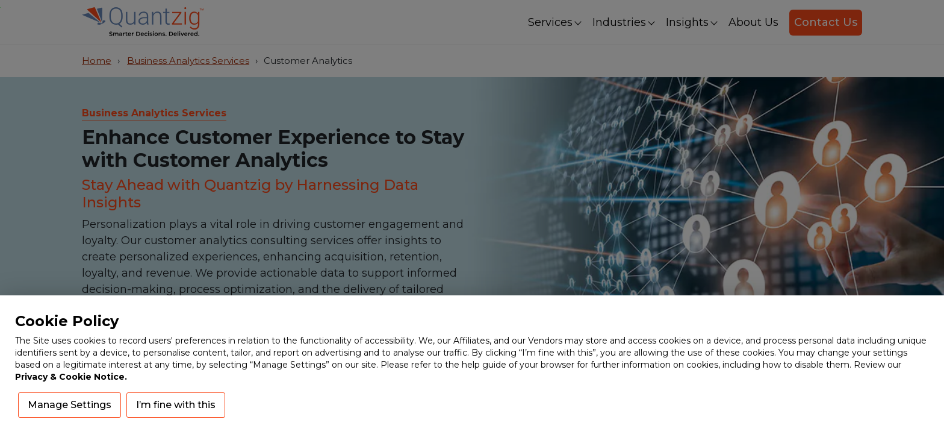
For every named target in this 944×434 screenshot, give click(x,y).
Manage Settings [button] (69, 404)
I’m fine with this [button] (176, 404)
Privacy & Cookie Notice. (71, 376)
